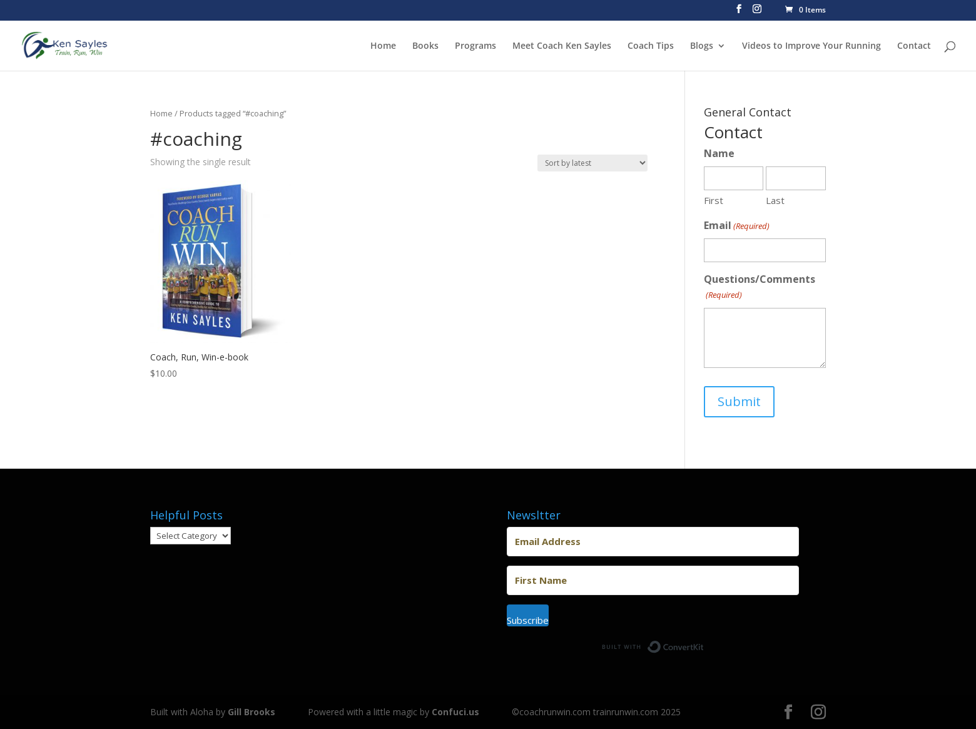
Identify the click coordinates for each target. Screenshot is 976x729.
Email (737, 226)
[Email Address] (653, 541)
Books (425, 46)
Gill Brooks (251, 712)
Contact (914, 46)
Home (383, 46)
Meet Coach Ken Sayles (561, 46)
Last (775, 200)
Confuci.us (455, 712)
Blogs (701, 46)
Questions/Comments (759, 287)
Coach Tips (651, 46)
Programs (475, 46)
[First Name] (653, 580)
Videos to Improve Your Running (811, 46)
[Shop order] (592, 163)
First (713, 200)
